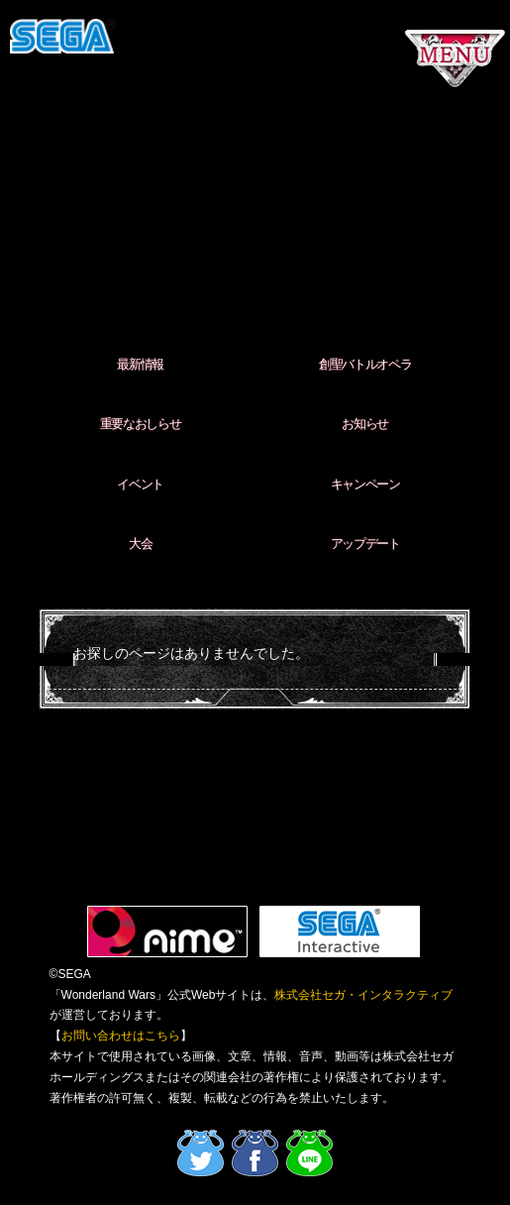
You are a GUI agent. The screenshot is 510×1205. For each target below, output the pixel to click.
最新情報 (140, 364)
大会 (140, 543)
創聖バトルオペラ (365, 364)
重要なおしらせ (140, 423)
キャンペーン (365, 484)
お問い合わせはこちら (120, 1035)
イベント (140, 484)
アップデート (365, 543)
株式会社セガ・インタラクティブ (363, 995)
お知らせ (365, 423)
